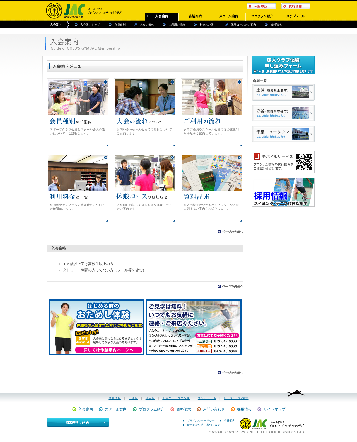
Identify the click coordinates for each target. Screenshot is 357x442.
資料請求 (276, 24)
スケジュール (207, 398)
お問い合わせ (214, 409)
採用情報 (244, 409)
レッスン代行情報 (236, 398)
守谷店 (150, 398)
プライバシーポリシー (201, 420)
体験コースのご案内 (243, 24)
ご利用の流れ (176, 24)
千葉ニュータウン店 (176, 398)
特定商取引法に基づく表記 (203, 424)
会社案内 (229, 420)
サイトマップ (274, 409)
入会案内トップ (90, 24)
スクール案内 (116, 409)
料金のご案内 (208, 24)
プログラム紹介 (151, 409)
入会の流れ (147, 24)
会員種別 (120, 24)
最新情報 (114, 398)
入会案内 (55, 24)
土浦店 (133, 398)
